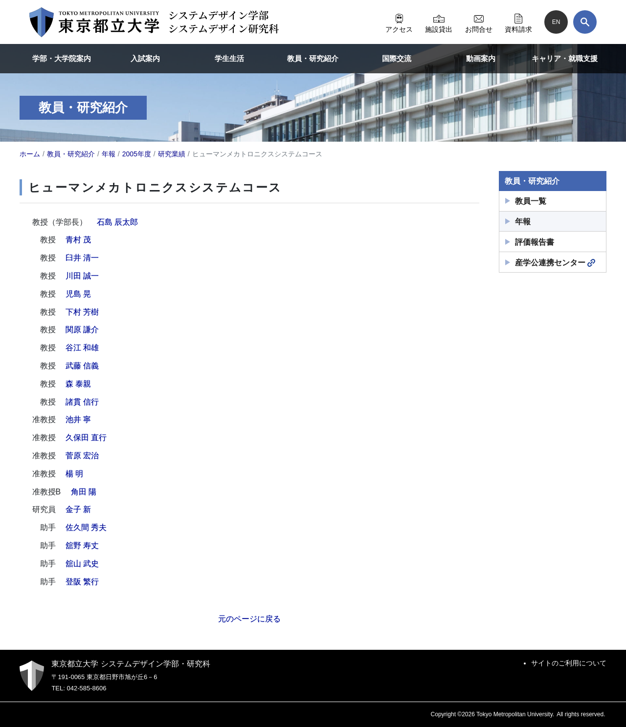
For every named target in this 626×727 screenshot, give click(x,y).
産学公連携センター (555, 262)
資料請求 (518, 22)
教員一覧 (530, 201)
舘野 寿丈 (82, 545)
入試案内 (145, 58)
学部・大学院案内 (61, 58)
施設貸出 (438, 22)
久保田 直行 (86, 437)
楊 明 (74, 474)
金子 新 (78, 509)
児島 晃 (78, 294)
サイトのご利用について (568, 663)
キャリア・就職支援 (565, 58)
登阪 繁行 (82, 581)
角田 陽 (83, 492)
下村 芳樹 (82, 312)
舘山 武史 (82, 563)
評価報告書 (534, 242)
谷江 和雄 (82, 347)
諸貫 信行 (82, 402)
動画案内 (480, 58)
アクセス (399, 22)
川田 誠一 (82, 276)
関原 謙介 (82, 329)
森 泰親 (78, 384)
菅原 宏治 (82, 455)
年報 (523, 221)
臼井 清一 (82, 258)
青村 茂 (78, 239)
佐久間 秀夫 (86, 527)
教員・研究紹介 (312, 58)
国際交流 (396, 58)
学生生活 (229, 58)
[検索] (585, 22)
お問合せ (478, 22)
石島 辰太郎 (117, 222)
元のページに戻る (249, 619)
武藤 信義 (82, 366)
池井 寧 (78, 419)
